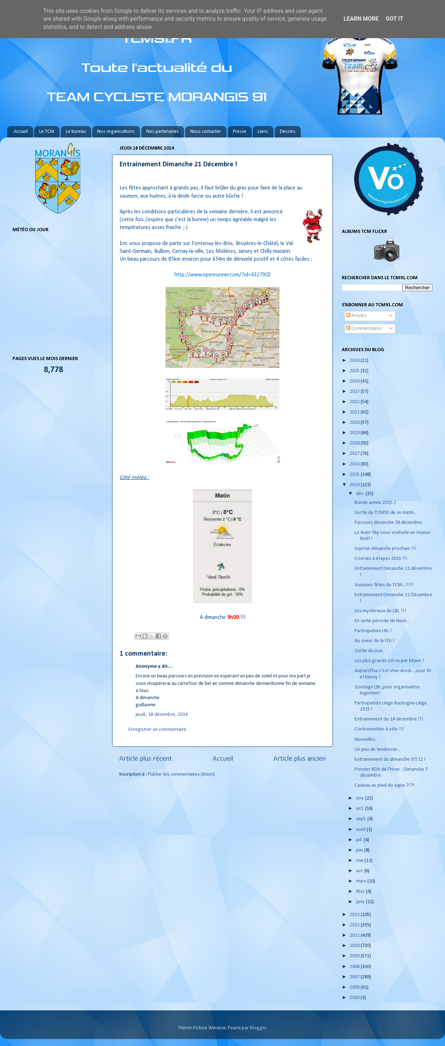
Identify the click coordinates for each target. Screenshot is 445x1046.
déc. (361, 493)
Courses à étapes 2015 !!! (381, 558)
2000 (355, 997)
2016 (355, 464)
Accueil (21, 131)
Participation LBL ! (373, 631)
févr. (361, 891)
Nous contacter (205, 131)
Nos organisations (116, 131)
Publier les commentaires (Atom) (181, 774)
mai (360, 860)
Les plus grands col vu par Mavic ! (389, 660)
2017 (355, 453)
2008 (355, 966)
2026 (355, 360)
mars (361, 881)
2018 (355, 443)
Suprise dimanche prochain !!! (386, 548)
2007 (355, 977)
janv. (361, 902)
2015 (355, 474)
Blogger (258, 1028)
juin (360, 850)
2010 (355, 945)
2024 (355, 381)
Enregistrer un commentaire (157, 729)
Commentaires (364, 328)
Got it (394, 18)
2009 (355, 956)
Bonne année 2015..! (375, 502)
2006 (355, 987)
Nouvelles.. (366, 739)
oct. (360, 808)
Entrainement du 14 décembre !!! (389, 719)
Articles (356, 315)
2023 (355, 391)
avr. (360, 871)
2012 (355, 925)
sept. (361, 819)
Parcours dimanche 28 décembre (388, 522)
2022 (355, 402)
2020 (355, 422)
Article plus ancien (299, 759)
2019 (355, 433)
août (361, 829)
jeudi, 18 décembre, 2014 (162, 714)
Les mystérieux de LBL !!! (380, 611)
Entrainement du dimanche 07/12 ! (390, 759)
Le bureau (76, 131)
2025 (355, 371)
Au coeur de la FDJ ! (374, 641)
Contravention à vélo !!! (379, 729)
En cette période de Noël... (382, 621)
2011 (355, 935)
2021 (355, 412)
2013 (355, 914)
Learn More (361, 18)
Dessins (287, 131)
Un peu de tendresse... (377, 749)
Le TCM (46, 131)
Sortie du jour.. (369, 651)
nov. (360, 798)
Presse (239, 131)
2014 (355, 485)
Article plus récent (145, 759)
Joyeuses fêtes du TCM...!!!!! (384, 585)
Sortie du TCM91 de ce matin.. (385, 512)
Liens (263, 131)
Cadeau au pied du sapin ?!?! (385, 785)
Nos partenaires (162, 131)
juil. (360, 840)
